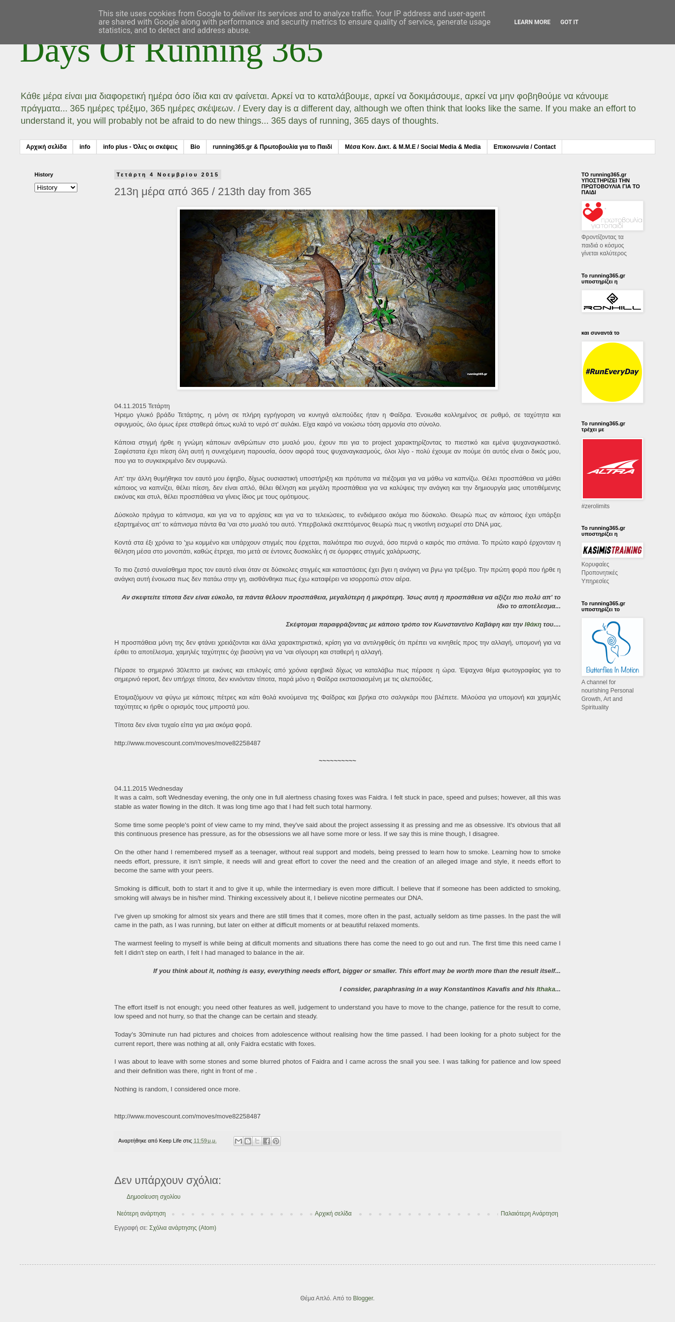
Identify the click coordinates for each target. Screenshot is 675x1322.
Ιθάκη (533, 624)
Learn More (532, 22)
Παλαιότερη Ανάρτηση (529, 1213)
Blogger (363, 1298)
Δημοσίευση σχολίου (153, 1196)
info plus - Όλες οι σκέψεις (140, 146)
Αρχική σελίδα (46, 146)
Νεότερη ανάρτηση (141, 1213)
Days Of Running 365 (171, 50)
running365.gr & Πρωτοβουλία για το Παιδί (272, 146)
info (84, 146)
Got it (569, 22)
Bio (195, 146)
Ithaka (546, 989)
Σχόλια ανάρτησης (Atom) (182, 1227)
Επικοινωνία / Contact (525, 146)
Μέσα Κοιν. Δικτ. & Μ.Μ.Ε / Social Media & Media (413, 146)
